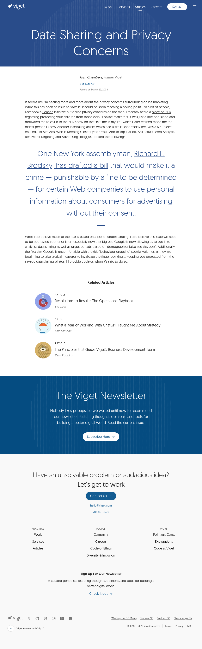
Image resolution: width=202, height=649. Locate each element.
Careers (156, 7)
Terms (168, 626)
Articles (140, 7)
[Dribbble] (45, 618)
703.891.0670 (101, 512)
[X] (28, 618)
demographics (117, 246)
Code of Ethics (101, 548)
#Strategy (87, 84)
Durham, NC (146, 618)
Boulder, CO (163, 618)
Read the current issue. (126, 422)
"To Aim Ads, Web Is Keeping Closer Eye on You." (72, 132)
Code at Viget (164, 548)
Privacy (179, 626)
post (152, 246)
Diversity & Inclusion (101, 555)
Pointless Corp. (164, 534)
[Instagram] (53, 618)
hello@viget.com (101, 505)
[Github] (37, 618)
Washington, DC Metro (123, 618)
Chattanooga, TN (183, 618)
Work (108, 7)
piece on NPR (161, 112)
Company (101, 534)
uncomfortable (69, 251)
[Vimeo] (70, 618)
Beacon (47, 112)
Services (124, 7)
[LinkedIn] (62, 618)
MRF (189, 626)
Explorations (164, 541)
